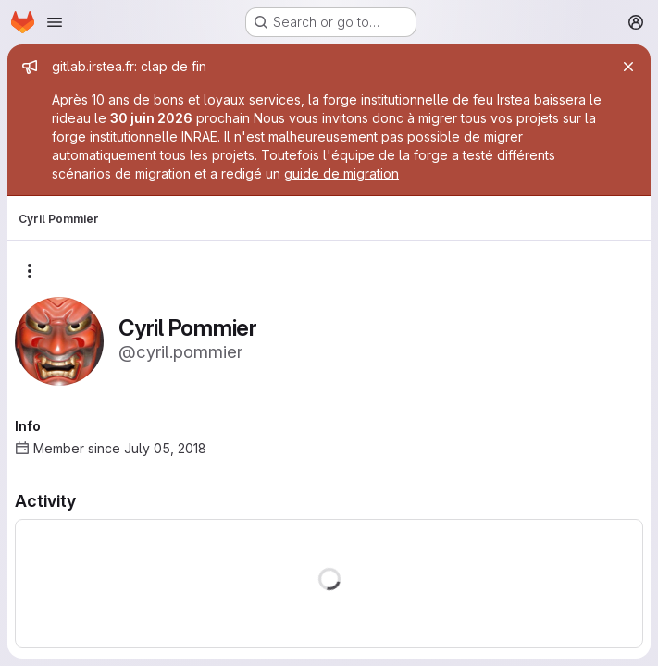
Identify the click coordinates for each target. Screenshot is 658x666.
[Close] (628, 67)
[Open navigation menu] (54, 22)
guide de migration (341, 173)
